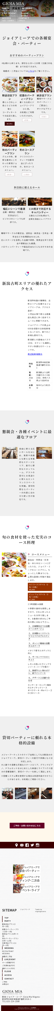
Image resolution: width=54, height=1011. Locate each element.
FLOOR (24, 14)
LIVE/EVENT (10, 959)
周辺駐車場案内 (35, 354)
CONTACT (24, 19)
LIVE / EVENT (9, 14)
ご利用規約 (33, 1007)
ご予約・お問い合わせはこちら (27, 825)
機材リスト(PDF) (8, 968)
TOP (6, 917)
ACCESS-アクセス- (16, 845)
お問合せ (5, 984)
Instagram (37, 845)
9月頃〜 (10, 174)
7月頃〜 (44, 117)
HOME (13, 4)
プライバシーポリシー (23, 1007)
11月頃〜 (27, 174)
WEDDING (28, 9)
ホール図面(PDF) (8, 962)
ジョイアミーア (25, 909)
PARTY (9, 9)
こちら (31, 71)
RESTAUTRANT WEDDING (8, 952)
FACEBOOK (27, 845)
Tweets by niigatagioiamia (40, 910)
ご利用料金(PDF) (8, 965)
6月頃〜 (27, 120)
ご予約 (4, 982)
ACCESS (8, 19)
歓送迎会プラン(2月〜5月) (9, 925)
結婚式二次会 (7, 956)
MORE (10, 123)
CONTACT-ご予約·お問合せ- (22, 845)
